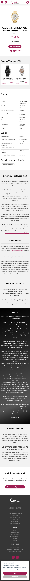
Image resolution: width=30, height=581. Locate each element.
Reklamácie (15, 515)
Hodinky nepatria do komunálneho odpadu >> (17, 233)
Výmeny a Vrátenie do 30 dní (15, 513)
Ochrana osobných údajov (15, 551)
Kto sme (15, 530)
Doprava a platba (15, 511)
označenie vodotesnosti (17, 250)
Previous (2, 75)
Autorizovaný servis (15, 536)
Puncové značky (15, 519)
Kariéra (15, 538)
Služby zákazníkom (15, 534)
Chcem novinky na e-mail (15, 487)
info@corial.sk (15, 504)
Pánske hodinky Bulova (8, 164)
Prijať (15, 573)
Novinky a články (15, 521)
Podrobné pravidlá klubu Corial (15, 549)
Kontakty (15, 540)
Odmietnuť (15, 576)
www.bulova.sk (15, 417)
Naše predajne (15, 532)
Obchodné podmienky (15, 517)
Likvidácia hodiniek (15, 523)
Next (27, 75)
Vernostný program (15, 547)
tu (20, 569)
